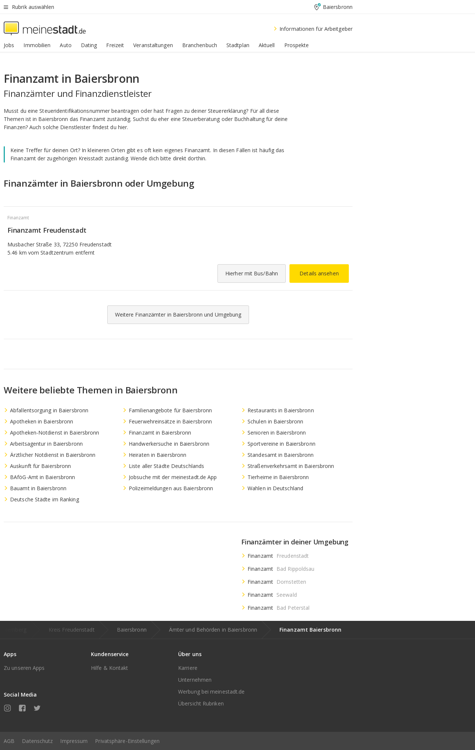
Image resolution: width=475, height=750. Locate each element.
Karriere (187, 667)
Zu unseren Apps (24, 667)
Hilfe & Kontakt (109, 667)
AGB (9, 740)
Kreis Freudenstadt (72, 629)
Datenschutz (37, 740)
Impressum (74, 740)
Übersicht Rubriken (201, 703)
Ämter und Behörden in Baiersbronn (213, 629)
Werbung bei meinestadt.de (211, 691)
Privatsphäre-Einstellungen (127, 740)
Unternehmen (195, 679)
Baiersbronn (132, 629)
